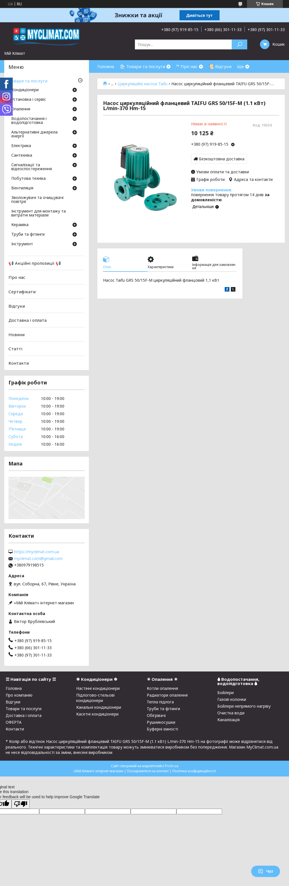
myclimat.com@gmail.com (38, 558)
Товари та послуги (27, 81)
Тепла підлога (160, 702)
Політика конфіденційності (194, 771)
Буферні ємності (162, 729)
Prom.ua (171, 766)
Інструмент (22, 244)
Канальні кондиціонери (98, 707)
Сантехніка (21, 155)
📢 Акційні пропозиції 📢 (34, 263)
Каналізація (228, 719)
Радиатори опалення (167, 695)
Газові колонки (231, 699)
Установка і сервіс (28, 99)
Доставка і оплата (27, 320)
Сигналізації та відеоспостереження (31, 167)
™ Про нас (187, 66)
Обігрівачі (156, 715)
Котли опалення (162, 688)
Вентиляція (22, 188)
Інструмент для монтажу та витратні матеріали (38, 213)
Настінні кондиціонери (98, 688)
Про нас (16, 277)
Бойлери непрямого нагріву (244, 706)
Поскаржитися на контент (148, 771)
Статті (15, 348)
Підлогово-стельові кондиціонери (95, 697)
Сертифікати (22, 291)
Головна (105, 66)
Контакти (18, 363)
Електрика (21, 146)
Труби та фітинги (28, 234)
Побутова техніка (28, 178)
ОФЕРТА (13, 722)
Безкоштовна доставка (221, 158)
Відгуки (16, 306)
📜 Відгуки (220, 66)
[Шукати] (239, 44)
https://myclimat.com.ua (36, 551)
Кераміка (20, 225)
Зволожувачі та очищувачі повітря (37, 200)
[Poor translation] (21, 804)
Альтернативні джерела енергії (34, 134)
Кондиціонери (25, 90)
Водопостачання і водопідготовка (29, 121)
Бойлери (225, 692)
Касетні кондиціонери (97, 714)
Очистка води (230, 713)
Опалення (20, 109)
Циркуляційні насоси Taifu (142, 83)
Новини (16, 334)
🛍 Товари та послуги (142, 66)
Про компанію (19, 695)
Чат (265, 871)
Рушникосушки (161, 722)
